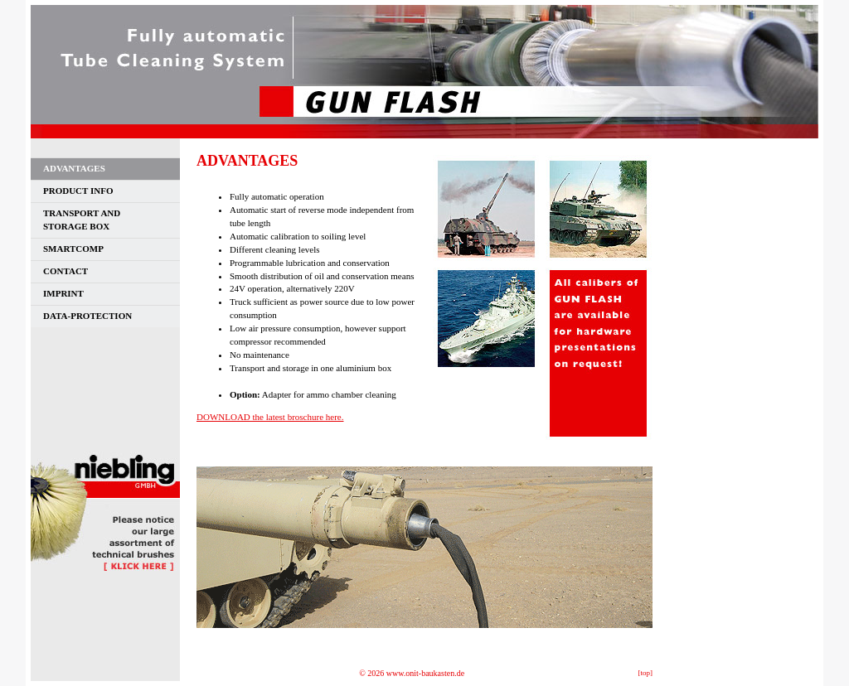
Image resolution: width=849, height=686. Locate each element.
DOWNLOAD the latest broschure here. (269, 417)
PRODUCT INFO (78, 191)
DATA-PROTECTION (87, 316)
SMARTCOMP (73, 249)
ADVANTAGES (74, 168)
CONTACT (65, 271)
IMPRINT (63, 293)
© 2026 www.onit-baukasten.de (411, 673)
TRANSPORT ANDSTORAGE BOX (81, 219)
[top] (645, 673)
